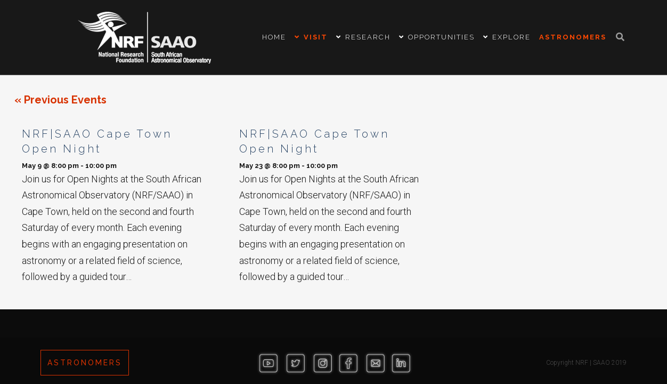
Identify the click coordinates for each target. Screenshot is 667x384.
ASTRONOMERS (84, 362)
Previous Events (60, 99)
